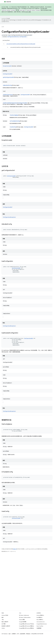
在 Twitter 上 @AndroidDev (25, 617)
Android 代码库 (5, 615)
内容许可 (14, 549)
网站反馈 (28, 633)
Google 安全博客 (22, 621)
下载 (3, 619)
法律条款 (14, 633)
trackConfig (13, 127)
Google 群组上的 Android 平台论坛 (26, 624)
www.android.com (41, 621)
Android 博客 (22, 619)
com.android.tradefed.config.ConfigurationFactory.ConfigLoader (20, 43)
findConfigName (14, 115)
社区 (10, 633)
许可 (18, 633)
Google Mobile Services (42, 624)
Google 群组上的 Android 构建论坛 (26, 626)
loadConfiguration (8, 94)
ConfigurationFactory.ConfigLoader (17, 36)
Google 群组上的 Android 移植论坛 (26, 628)
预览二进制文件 (5, 621)
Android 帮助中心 (40, 615)
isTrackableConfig (15, 121)
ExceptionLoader (7, 66)
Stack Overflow (40, 626)
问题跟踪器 (39, 628)
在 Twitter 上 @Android (24, 615)
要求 (3, 617)
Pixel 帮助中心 (39, 617)
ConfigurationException (9, 217)
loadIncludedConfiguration (10, 103)
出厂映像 (3, 624)
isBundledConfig (7, 85)
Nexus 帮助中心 (40, 619)
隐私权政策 (22, 633)
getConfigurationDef (8, 77)
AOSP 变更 (28, 12)
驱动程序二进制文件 (6, 626)
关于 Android (4, 633)
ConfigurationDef (7, 74)
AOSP (3, 26)
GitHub (3, 628)
